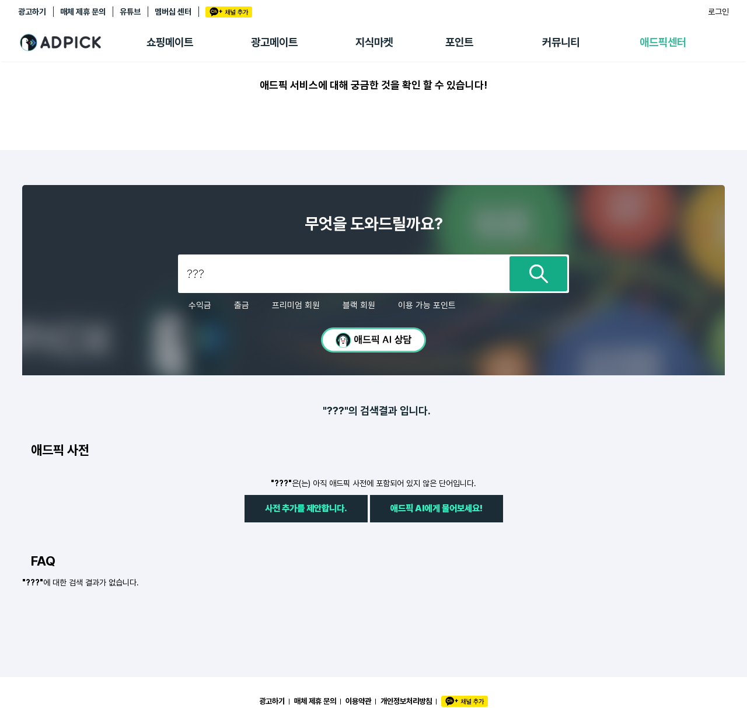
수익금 (200, 305)
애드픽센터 (663, 42)
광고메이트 (274, 42)
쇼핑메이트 (169, 42)
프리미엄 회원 (296, 305)
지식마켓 (374, 42)
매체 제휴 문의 (83, 11)
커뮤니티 (561, 42)
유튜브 (130, 11)
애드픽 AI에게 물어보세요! (436, 508)
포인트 (459, 42)
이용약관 (358, 701)
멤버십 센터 (173, 11)
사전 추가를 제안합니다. (306, 508)
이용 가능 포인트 (427, 305)
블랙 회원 (359, 305)
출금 (241, 305)
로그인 (718, 12)
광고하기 (32, 11)
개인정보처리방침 (406, 701)
